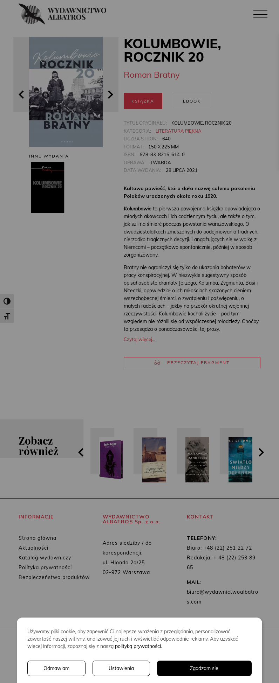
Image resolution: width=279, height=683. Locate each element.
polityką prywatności (138, 646)
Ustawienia (121, 668)
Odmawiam (56, 668)
